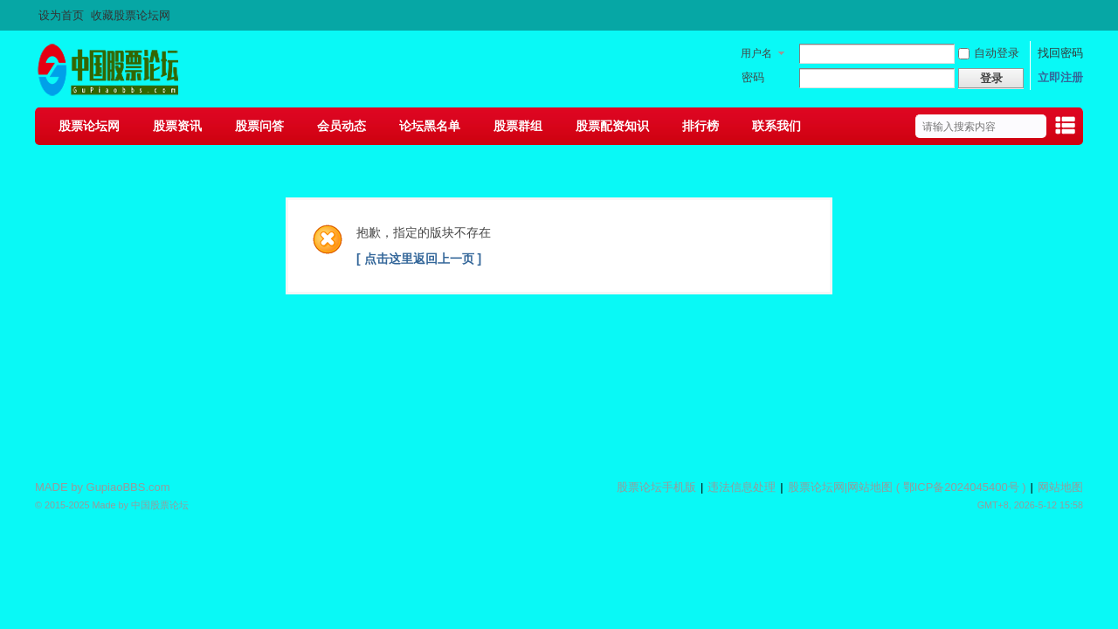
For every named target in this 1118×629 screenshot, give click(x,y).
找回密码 (1060, 52)
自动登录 (988, 52)
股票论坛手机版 (656, 487)
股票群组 (517, 126)
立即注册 (1060, 77)
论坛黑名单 (429, 126)
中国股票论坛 (160, 505)
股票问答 (259, 126)
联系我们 (776, 126)
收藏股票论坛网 (130, 15)
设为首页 (61, 15)
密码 (753, 77)
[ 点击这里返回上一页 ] (418, 259)
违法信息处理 (741, 487)
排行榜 (700, 126)
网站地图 (870, 487)
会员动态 (341, 126)
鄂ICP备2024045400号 (961, 487)
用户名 (756, 53)
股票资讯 (177, 126)
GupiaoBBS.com (128, 487)
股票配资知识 (612, 126)
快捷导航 (1064, 128)
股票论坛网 (89, 126)
